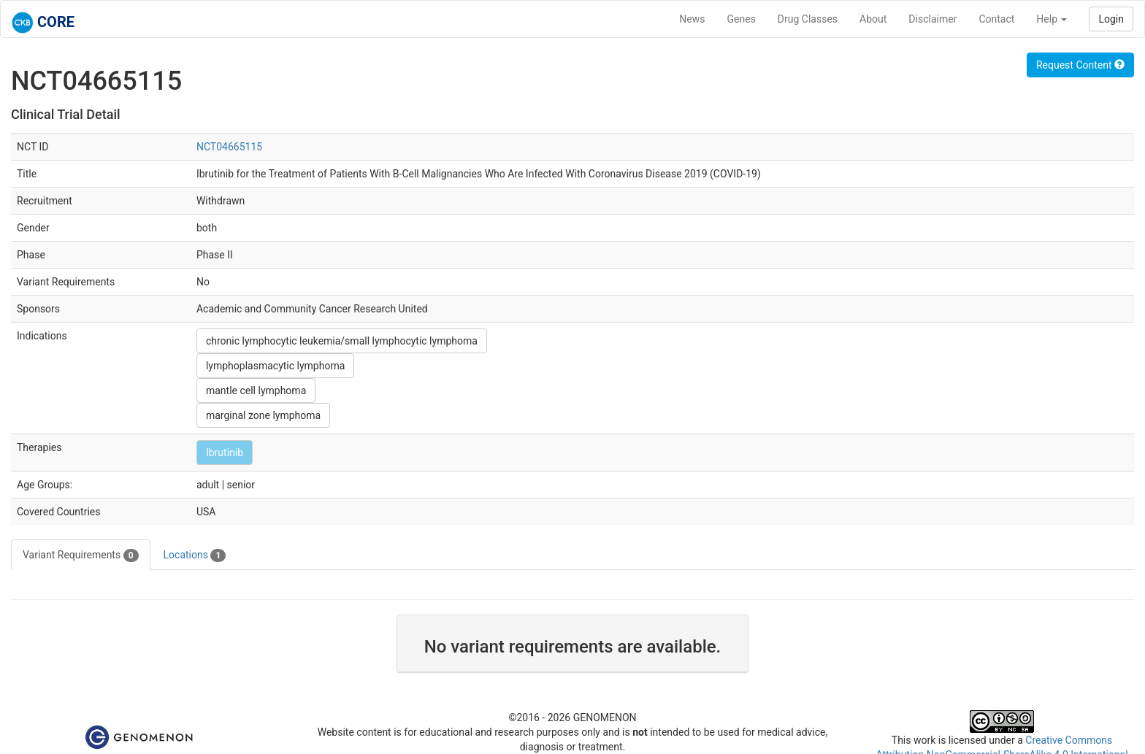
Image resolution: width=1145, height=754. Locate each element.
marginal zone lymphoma (263, 415)
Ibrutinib (224, 452)
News (692, 19)
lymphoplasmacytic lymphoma (275, 366)
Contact (996, 19)
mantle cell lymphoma (256, 390)
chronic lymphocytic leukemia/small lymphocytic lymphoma (342, 341)
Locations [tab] (195, 555)
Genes (741, 19)
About (872, 19)
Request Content (1080, 65)
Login (1111, 19)
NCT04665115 (229, 147)
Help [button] (1051, 19)
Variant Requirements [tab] (81, 555)
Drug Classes (808, 19)
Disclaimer (932, 19)
